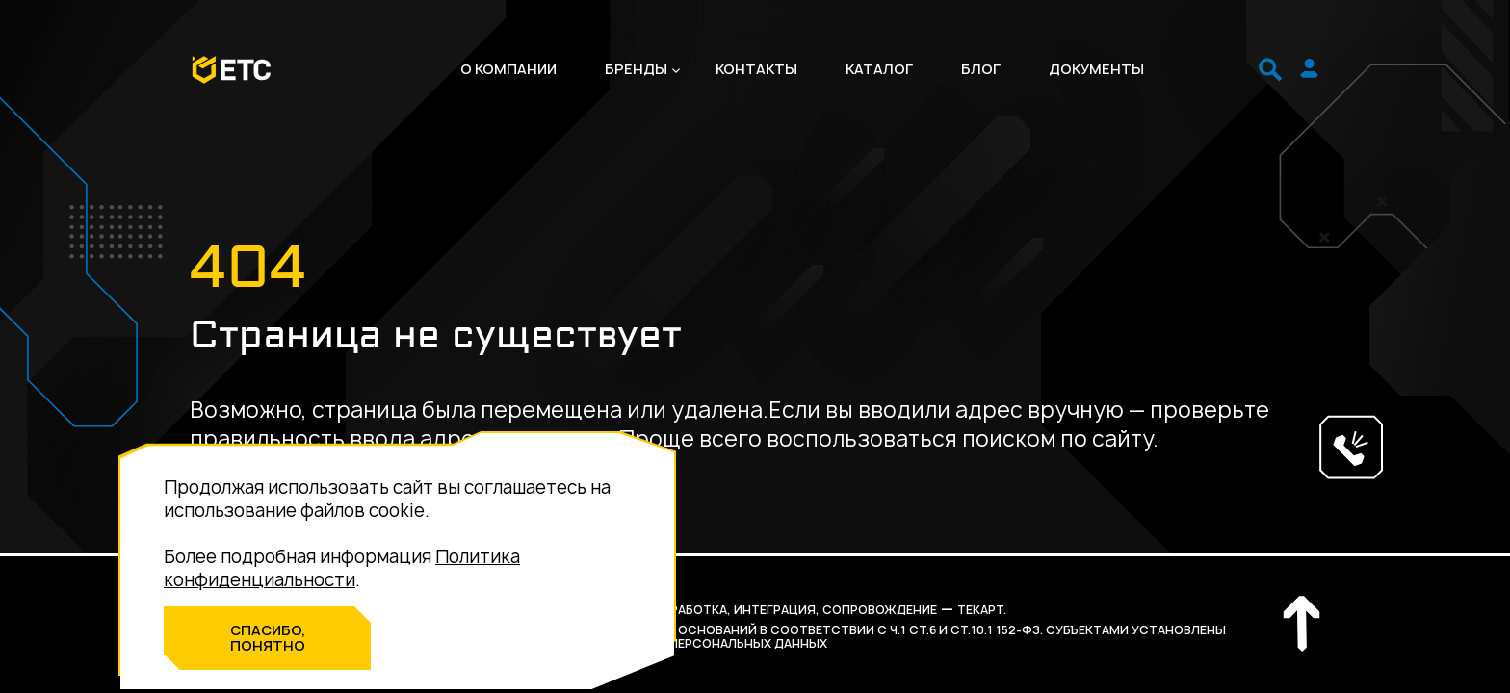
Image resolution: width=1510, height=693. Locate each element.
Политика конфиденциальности (342, 568)
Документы (1096, 69)
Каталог (879, 69)
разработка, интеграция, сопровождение (792, 610)
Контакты (756, 69)
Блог (981, 69)
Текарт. (981, 610)
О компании (508, 69)
